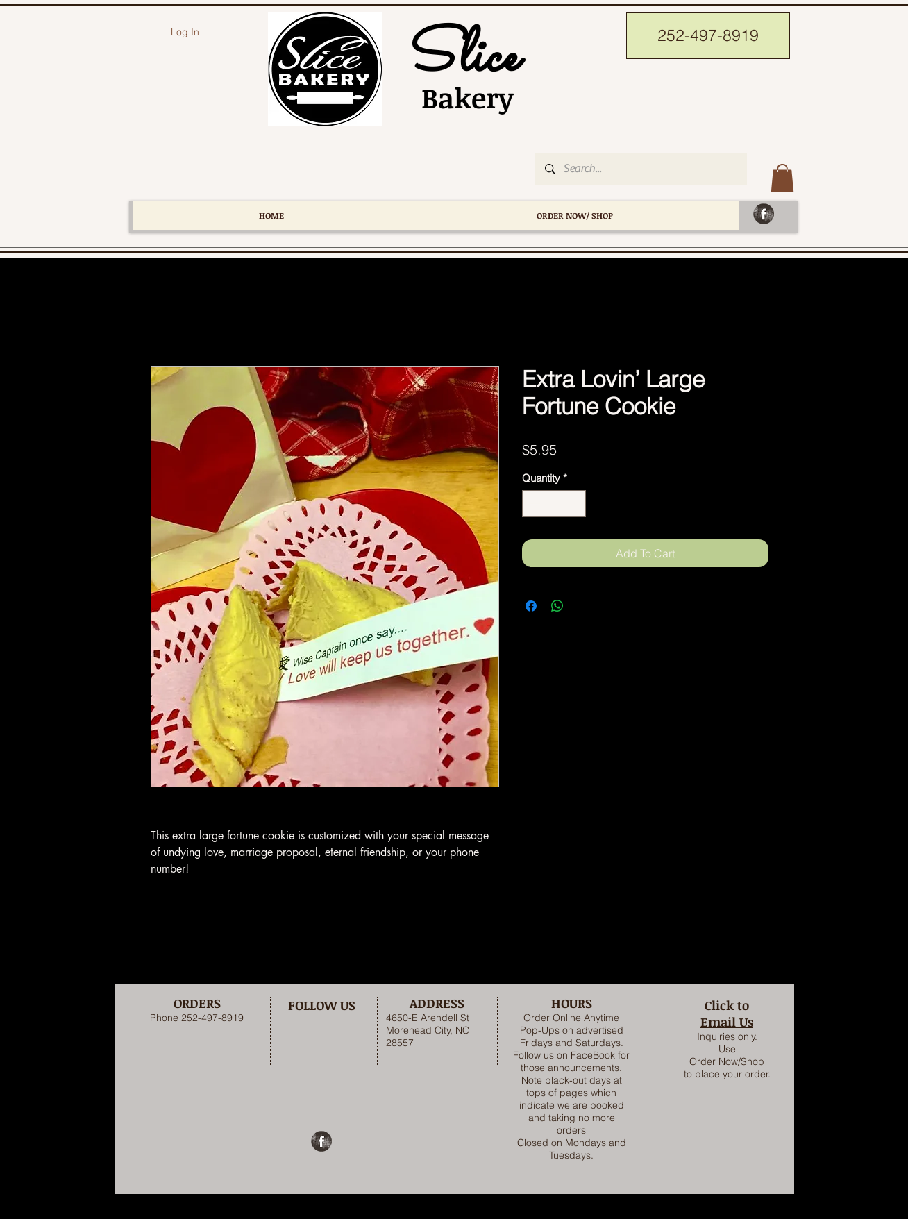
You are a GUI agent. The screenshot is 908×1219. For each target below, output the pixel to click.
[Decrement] (533, 503)
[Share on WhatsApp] (557, 606)
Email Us (726, 1022)
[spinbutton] (554, 503)
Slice (460, 58)
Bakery (460, 97)
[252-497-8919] (708, 35)
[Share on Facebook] (531, 606)
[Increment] (575, 503)
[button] (782, 178)
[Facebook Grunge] (763, 213)
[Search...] (640, 169)
